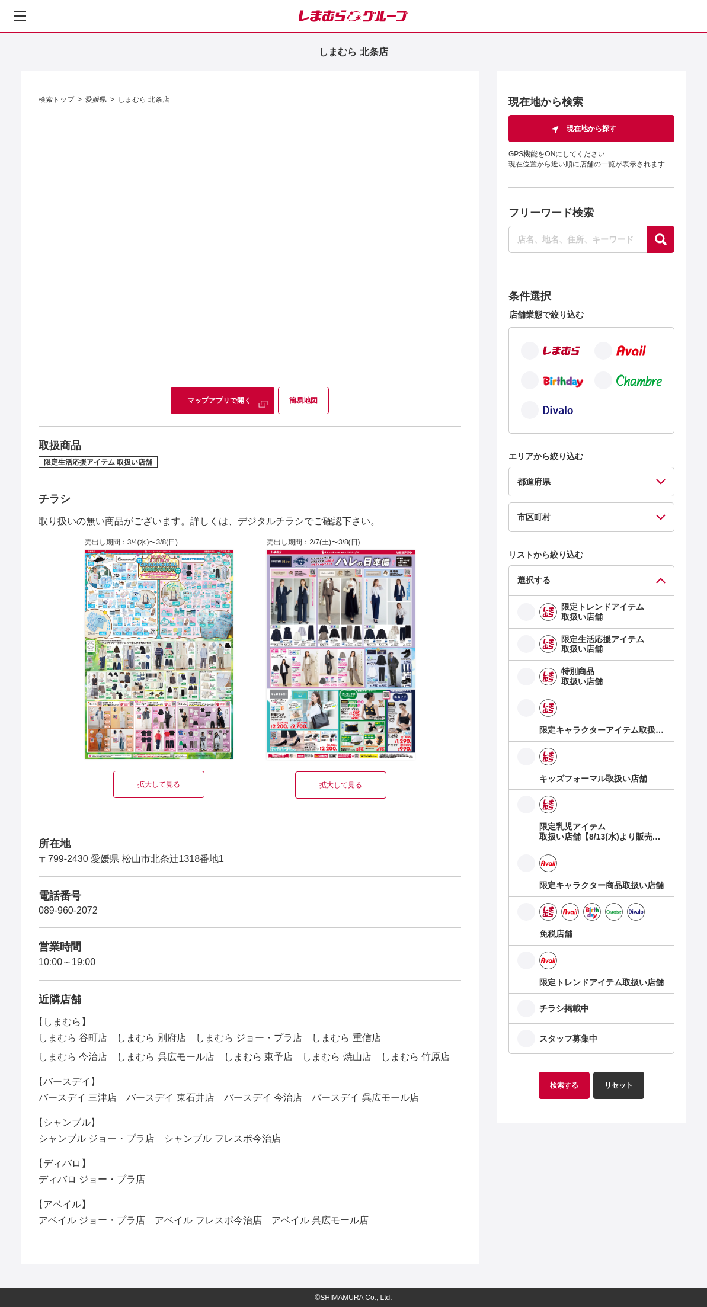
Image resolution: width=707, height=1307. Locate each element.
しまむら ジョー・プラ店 (249, 1038)
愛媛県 (96, 99)
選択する (534, 580)
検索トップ (56, 99)
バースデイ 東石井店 (170, 1098)
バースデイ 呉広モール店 (365, 1098)
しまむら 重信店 (346, 1038)
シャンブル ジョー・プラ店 (97, 1138)
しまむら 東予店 (258, 1057)
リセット (618, 1085)
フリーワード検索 (551, 213)
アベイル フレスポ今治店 (208, 1220)
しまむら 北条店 (143, 99)
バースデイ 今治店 (263, 1098)
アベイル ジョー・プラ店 (92, 1220)
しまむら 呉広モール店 (165, 1057)
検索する (564, 1085)
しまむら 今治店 (73, 1057)
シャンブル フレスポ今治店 (222, 1138)
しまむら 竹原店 (415, 1057)
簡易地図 (303, 400)
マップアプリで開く (219, 400)
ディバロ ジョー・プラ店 (92, 1179)
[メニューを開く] (20, 16)
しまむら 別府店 (151, 1038)
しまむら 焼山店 (336, 1057)
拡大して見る (158, 784)
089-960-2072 (68, 910)
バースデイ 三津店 (78, 1098)
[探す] (660, 239)
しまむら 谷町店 (73, 1038)
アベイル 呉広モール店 (320, 1220)
